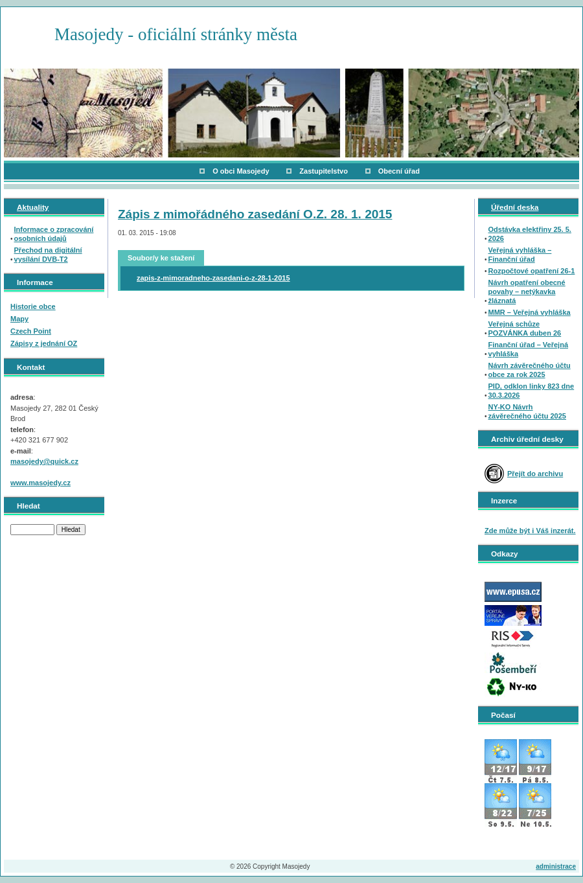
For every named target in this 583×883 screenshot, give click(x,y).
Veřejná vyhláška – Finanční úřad (520, 254)
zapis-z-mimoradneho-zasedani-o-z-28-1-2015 (213, 278)
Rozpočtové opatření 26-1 (531, 271)
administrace (556, 866)
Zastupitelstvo (323, 171)
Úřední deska (514, 207)
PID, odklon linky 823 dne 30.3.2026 (531, 390)
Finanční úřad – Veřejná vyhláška (528, 349)
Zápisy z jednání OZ (43, 343)
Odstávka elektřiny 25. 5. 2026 (529, 233)
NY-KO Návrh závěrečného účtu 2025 (527, 411)
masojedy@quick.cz (44, 461)
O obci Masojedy (240, 171)
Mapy (19, 319)
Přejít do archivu (535, 473)
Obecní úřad (399, 171)
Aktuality (33, 207)
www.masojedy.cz (40, 483)
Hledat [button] (71, 529)
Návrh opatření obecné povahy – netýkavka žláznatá (527, 291)
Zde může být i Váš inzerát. (530, 530)
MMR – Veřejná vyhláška (529, 312)
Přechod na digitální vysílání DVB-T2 (48, 254)
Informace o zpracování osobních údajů (54, 233)
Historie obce (33, 306)
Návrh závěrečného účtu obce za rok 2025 (529, 369)
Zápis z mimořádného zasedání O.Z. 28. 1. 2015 (255, 214)
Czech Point (30, 331)
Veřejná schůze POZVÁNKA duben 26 (525, 328)
